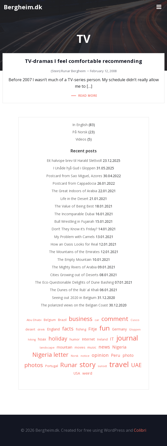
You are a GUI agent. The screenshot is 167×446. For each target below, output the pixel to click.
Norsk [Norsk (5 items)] (74, 356)
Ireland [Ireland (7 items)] (102, 339)
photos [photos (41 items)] (33, 365)
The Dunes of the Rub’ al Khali (74, 289)
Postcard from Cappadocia (74, 183)
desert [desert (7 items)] (30, 329)
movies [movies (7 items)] (80, 347)
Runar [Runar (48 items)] (68, 365)
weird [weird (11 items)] (87, 373)
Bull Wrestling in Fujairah (74, 221)
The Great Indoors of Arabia (74, 190)
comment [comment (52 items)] (114, 318)
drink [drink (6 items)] (41, 329)
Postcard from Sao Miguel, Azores (74, 175)
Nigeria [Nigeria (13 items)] (119, 347)
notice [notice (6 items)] (85, 356)
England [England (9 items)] (53, 329)
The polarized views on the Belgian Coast (74, 305)
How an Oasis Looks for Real (74, 244)
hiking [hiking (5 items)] (32, 339)
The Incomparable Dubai (74, 213)
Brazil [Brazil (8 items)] (62, 319)
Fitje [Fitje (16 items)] (92, 329)
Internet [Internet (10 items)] (88, 339)
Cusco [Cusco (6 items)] (135, 320)
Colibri (140, 430)
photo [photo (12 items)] (128, 355)
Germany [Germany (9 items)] (119, 329)
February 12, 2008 (103, 71)
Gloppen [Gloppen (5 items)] (135, 329)
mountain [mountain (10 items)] (64, 347)
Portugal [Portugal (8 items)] (51, 366)
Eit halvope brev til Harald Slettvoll (74, 160)
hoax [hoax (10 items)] (42, 339)
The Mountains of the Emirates (74, 251)
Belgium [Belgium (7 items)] (50, 320)
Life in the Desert (74, 198)
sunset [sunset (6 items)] (102, 366)
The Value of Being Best (74, 206)
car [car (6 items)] (97, 320)
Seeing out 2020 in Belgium (74, 297)
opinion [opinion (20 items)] (100, 355)
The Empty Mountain (74, 259)
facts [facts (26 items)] (68, 328)
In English (80, 124)
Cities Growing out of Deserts (74, 274)
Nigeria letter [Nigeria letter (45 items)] (50, 355)
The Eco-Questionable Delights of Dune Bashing (74, 282)
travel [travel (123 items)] (119, 364)
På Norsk (79, 132)
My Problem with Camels (74, 236)
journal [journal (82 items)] (127, 338)
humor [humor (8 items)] (75, 339)
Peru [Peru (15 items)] (115, 355)
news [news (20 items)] (104, 347)
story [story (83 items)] (87, 364)
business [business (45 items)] (80, 319)
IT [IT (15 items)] (112, 339)
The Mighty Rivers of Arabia (74, 267)
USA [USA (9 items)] (77, 373)
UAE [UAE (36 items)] (136, 365)
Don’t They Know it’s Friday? (74, 229)
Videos (81, 139)
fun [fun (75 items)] (104, 327)
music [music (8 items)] (91, 347)
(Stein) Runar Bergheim (68, 71)
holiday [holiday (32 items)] (57, 338)
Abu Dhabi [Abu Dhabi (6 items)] (34, 320)
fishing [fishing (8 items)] (81, 329)
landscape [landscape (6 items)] (47, 347)
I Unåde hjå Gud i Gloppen (74, 168)
